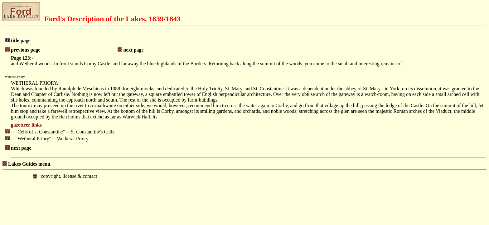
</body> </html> (244, 195)
